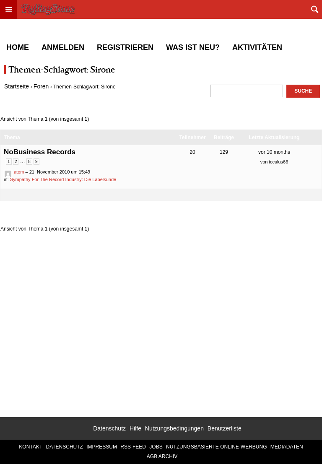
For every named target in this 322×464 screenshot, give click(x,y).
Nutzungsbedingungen (174, 428)
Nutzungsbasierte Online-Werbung (216, 447)
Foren (41, 86)
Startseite (16, 86)
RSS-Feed (133, 447)
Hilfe (135, 428)
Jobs (155, 447)
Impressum (101, 447)
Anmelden (63, 47)
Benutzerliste (225, 428)
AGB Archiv (162, 456)
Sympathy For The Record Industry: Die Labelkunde (63, 179)
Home (17, 47)
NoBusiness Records (39, 152)
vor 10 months (274, 152)
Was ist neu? (193, 47)
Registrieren (125, 47)
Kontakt (30, 447)
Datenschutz (109, 428)
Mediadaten (286, 447)
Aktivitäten (257, 47)
